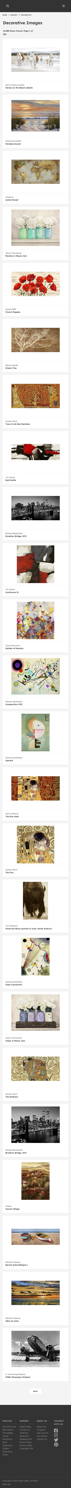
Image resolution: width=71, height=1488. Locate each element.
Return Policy (26, 1442)
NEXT (35, 1391)
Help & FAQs (25, 1426)
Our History (42, 1436)
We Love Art (42, 1433)
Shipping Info (26, 1439)
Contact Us (25, 1430)
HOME (4, 15)
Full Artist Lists (9, 1426)
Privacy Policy (26, 1445)
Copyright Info (26, 1448)
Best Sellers (8, 1430)
